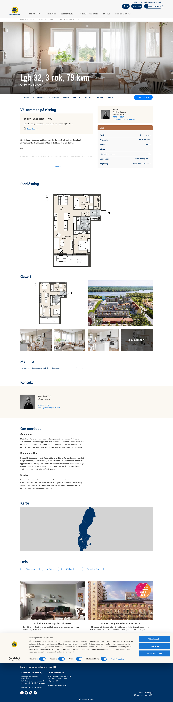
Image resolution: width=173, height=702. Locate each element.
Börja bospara (69, 14)
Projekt (60, 19)
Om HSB (143, 2)
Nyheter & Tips (125, 14)
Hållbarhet (137, 2)
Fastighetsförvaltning (90, 14)
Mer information (117, 698)
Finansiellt (78, 653)
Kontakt (88, 97)
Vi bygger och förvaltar (83, 658)
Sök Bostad (37, 14)
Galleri (66, 97)
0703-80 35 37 (118, 117)
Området (99, 97)
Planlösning (54, 97)
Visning (25, 97)
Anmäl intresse (143, 97)
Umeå (52, 19)
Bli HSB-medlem (27, 653)
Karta (110, 97)
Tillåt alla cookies (154, 678)
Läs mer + (59, 167)
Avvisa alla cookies (154, 692)
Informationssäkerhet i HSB (111, 653)
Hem (22, 19)
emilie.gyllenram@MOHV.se (124, 119)
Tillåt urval (154, 685)
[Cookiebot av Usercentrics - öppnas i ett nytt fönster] (14, 697)
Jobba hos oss (151, 2)
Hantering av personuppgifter (112, 650)
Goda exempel (80, 660)
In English (159, 2)
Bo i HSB (108, 14)
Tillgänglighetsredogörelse (111, 655)
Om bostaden (38, 97)
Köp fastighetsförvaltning (58, 650)
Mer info (76, 97)
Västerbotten (42, 19)
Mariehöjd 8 (70, 19)
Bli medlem (53, 14)
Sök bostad (25, 650)
